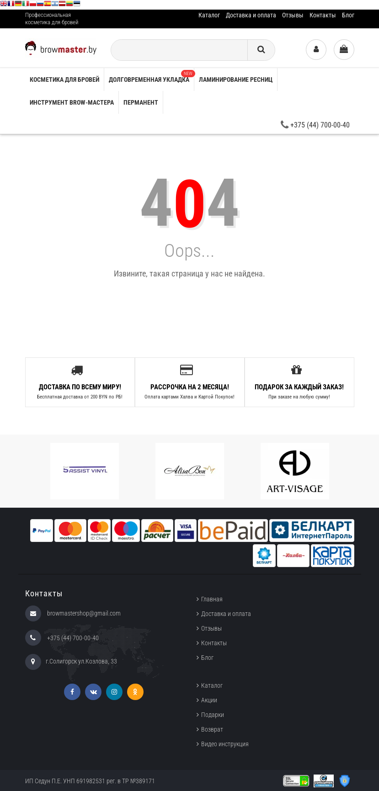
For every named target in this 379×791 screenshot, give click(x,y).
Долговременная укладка (151, 76)
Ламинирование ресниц (235, 79)
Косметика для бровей (64, 79)
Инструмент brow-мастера (72, 102)
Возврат (212, 729)
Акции (209, 700)
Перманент (140, 102)
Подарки (212, 714)
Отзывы (293, 15)
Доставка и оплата (251, 15)
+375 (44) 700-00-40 (315, 125)
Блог (348, 15)
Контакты (323, 15)
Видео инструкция (225, 744)
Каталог (209, 15)
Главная (212, 599)
